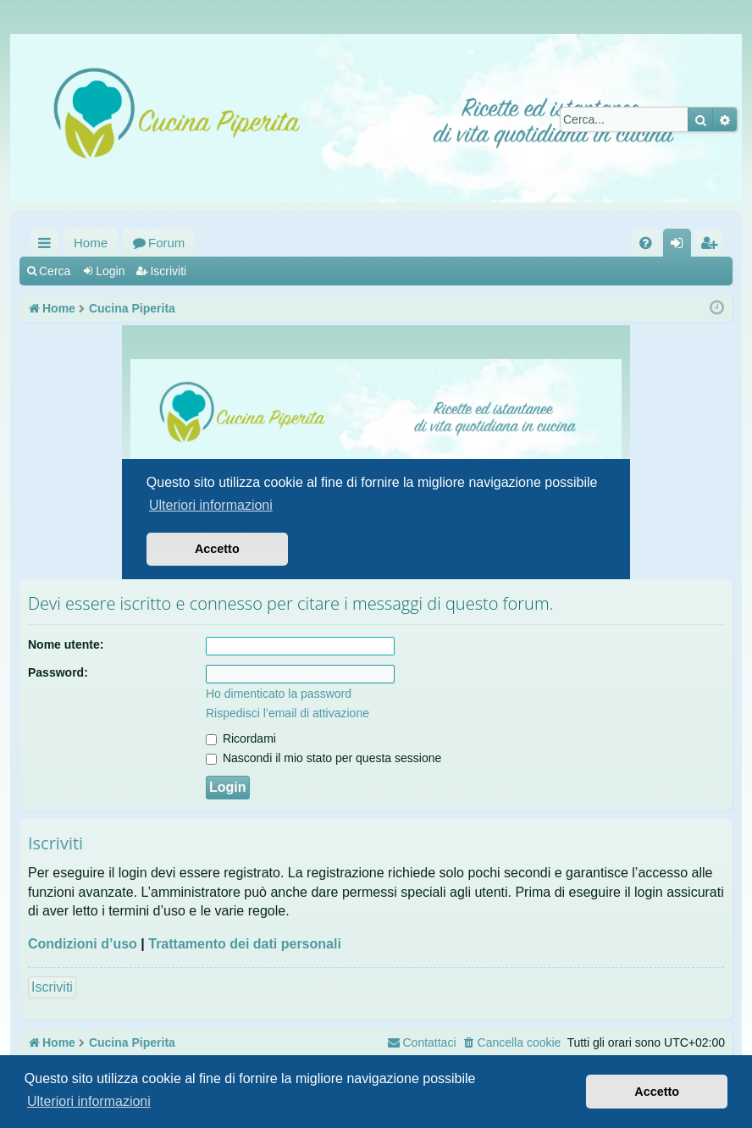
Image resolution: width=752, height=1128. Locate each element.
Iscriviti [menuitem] (712, 246)
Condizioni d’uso (82, 944)
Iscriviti (168, 271)
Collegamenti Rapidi (47, 246)
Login (110, 271)
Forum (166, 242)
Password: (58, 672)
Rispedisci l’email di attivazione (287, 713)
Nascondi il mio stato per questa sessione (323, 758)
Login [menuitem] (680, 246)
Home (91, 242)
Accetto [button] (656, 1091)
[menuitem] (646, 243)
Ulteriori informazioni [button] (89, 1101)
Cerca (54, 271)
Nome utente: (65, 644)
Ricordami (241, 738)
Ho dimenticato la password (278, 693)
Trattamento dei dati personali (244, 944)
